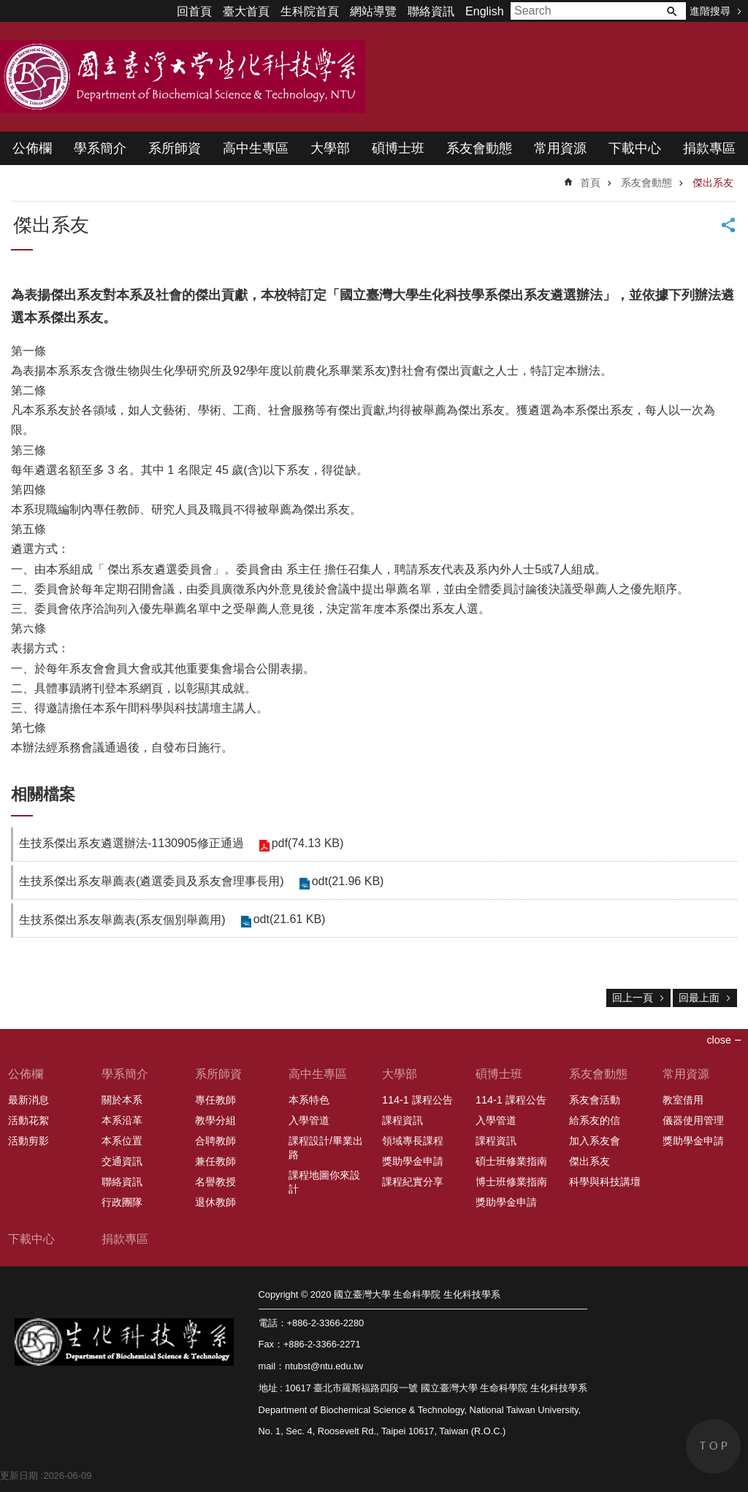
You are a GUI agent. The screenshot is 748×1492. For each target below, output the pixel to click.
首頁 (590, 182)
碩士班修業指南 (511, 1161)
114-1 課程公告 (417, 1100)
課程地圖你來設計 (324, 1182)
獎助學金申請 (412, 1161)
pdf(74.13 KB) (308, 843)
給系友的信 (594, 1120)
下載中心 (634, 148)
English (484, 11)
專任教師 (215, 1100)
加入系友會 (594, 1141)
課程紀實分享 (412, 1181)
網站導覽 (373, 11)
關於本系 (122, 1100)
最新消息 (28, 1100)
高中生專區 (256, 148)
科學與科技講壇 (605, 1181)
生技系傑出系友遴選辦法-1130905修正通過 (131, 843)
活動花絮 (28, 1120)
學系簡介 (100, 148)
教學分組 (215, 1120)
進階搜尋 (710, 11)
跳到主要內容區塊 (7, 7)
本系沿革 (122, 1120)
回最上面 (699, 997)
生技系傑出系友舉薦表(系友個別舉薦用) (122, 920)
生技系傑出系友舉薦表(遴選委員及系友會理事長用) (151, 881)
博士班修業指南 (511, 1181)
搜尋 (671, 11)
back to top (713, 1446)
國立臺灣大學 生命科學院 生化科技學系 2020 (182, 76)
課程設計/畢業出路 (326, 1147)
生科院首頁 (309, 11)
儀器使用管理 (693, 1120)
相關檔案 (43, 794)
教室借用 (683, 1100)
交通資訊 (122, 1161)
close (718, 1040)
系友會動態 (479, 148)
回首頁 (194, 11)
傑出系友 (712, 182)
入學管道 (309, 1120)
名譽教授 (215, 1181)
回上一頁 (632, 997)
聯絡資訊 (431, 11)
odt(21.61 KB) (289, 919)
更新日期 (19, 1475)
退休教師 (215, 1202)
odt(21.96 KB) (348, 881)
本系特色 (309, 1100)
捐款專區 (709, 148)
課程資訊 (402, 1120)
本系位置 (122, 1141)
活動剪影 (28, 1141)
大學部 (330, 148)
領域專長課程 (412, 1141)
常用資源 (560, 148)
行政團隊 (122, 1202)
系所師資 (174, 148)
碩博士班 (398, 148)
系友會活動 (594, 1100)
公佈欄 (32, 148)
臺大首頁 (246, 11)
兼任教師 (215, 1161)
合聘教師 (215, 1141)
